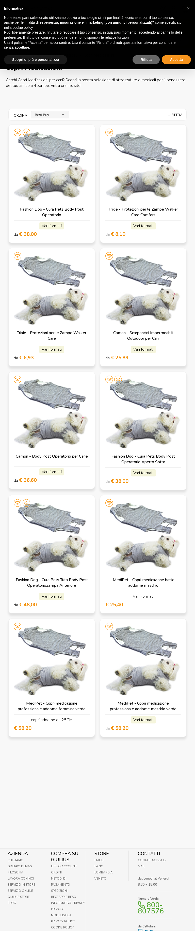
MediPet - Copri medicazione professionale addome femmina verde (52, 706)
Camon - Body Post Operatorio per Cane (52, 456)
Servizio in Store (21, 885)
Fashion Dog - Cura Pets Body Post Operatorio (52, 212)
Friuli (99, 860)
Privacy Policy (63, 921)
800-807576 (151, 908)
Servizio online (20, 891)
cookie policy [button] (22, 15)
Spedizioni (59, 891)
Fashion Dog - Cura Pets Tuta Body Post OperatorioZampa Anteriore (52, 582)
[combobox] (50, 114)
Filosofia (15, 872)
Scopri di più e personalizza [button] (35, 48)
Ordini (56, 872)
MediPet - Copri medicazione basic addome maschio (143, 582)
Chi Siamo (15, 860)
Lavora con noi (21, 879)
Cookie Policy (62, 927)
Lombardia (103, 872)
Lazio (98, 866)
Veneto (100, 879)
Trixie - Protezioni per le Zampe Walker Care (51, 335)
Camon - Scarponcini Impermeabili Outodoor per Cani (143, 335)
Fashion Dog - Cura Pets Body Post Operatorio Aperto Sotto (143, 459)
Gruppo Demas (20, 866)
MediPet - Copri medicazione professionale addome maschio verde (143, 706)
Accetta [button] (176, 48)
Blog (12, 903)
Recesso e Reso (63, 897)
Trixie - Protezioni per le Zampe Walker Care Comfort (143, 212)
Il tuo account (64, 866)
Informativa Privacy (68, 903)
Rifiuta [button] (146, 48)
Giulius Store (19, 897)
